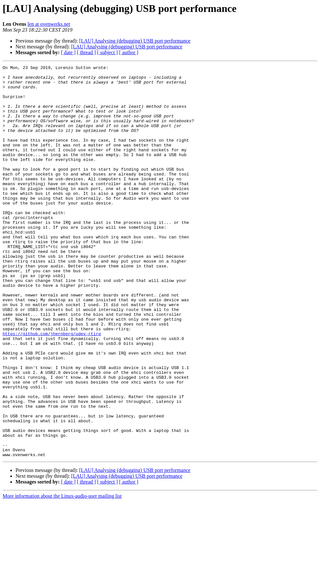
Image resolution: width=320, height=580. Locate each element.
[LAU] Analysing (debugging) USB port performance (134, 41)
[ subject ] (107, 52)
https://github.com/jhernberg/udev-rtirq (52, 388)
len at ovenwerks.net (48, 24)
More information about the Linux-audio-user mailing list (62, 574)
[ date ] (68, 52)
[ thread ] (86, 52)
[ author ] (129, 52)
